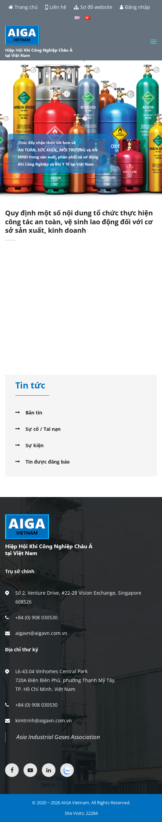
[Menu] (153, 41)
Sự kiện (35, 445)
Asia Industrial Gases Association (58, 737)
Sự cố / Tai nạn (43, 429)
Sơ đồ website (93, 7)
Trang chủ (23, 7)
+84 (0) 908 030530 (36, 617)
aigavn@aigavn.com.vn (41, 633)
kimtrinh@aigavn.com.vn (43, 720)
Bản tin (34, 412)
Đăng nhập (135, 7)
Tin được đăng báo (48, 461)
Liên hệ (55, 7)
